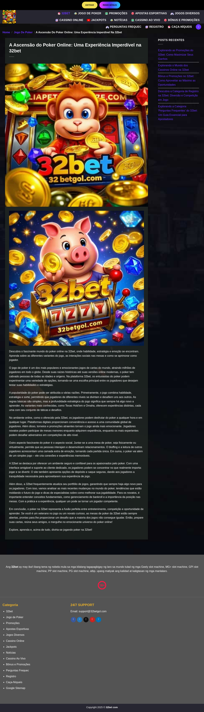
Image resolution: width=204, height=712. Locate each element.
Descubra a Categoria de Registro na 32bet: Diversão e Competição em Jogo (178, 95)
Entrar (89, 5)
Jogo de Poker (87, 13)
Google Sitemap (15, 688)
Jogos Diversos (185, 13)
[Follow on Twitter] (79, 619)
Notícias (118, 20)
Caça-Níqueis (179, 27)
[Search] (198, 27)
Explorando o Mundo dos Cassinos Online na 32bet (173, 67)
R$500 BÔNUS (109, 5)
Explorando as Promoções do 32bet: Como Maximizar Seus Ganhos (175, 54)
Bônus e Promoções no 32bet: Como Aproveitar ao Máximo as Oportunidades (176, 80)
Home (6, 32)
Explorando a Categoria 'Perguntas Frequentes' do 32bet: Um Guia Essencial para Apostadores (178, 113)
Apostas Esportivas (149, 13)
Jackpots (96, 20)
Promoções (116, 13)
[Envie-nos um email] (86, 619)
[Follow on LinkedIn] (98, 619)
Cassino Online (69, 20)
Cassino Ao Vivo (145, 20)
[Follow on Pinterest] (92, 619)
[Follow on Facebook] (73, 619)
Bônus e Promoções (182, 20)
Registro (154, 27)
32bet (63, 13)
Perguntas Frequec (123, 27)
